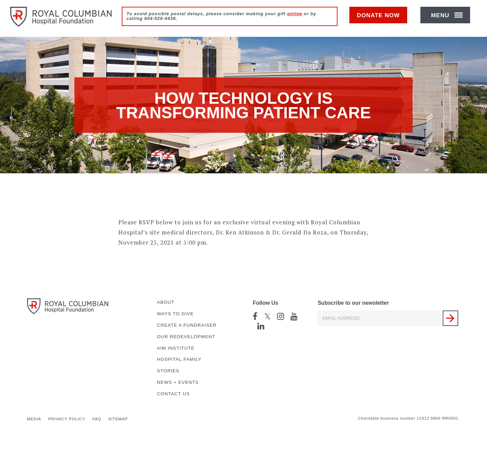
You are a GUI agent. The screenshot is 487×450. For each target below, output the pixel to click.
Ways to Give (175, 313)
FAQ (96, 419)
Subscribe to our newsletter (353, 303)
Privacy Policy (66, 419)
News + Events (178, 382)
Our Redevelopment (186, 336)
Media (34, 419)
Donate (381, 19)
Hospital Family (179, 359)
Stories (168, 370)
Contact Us (173, 393)
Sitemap (118, 419)
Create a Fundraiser (187, 325)
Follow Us (265, 303)
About (166, 302)
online (294, 13)
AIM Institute (175, 348)
